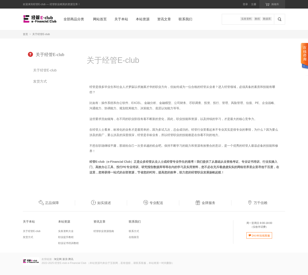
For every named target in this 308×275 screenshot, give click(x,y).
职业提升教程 (66, 237)
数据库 (267, 18)
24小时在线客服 (259, 235)
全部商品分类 (74, 19)
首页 (25, 34)
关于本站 (121, 19)
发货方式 (40, 81)
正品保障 (49, 203)
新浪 (65, 259)
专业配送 (153, 203)
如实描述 (101, 203)
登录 (245, 4)
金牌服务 (205, 203)
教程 (257, 18)
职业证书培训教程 (68, 243)
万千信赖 (257, 203)
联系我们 (185, 19)
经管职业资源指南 (103, 231)
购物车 (272, 4)
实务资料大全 (66, 231)
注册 (253, 4)
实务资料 (246, 18)
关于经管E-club (41, 34)
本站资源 (143, 19)
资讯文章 (164, 19)
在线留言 (134, 237)
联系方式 (134, 231)
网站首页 (100, 19)
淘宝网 (58, 259)
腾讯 (70, 259)
